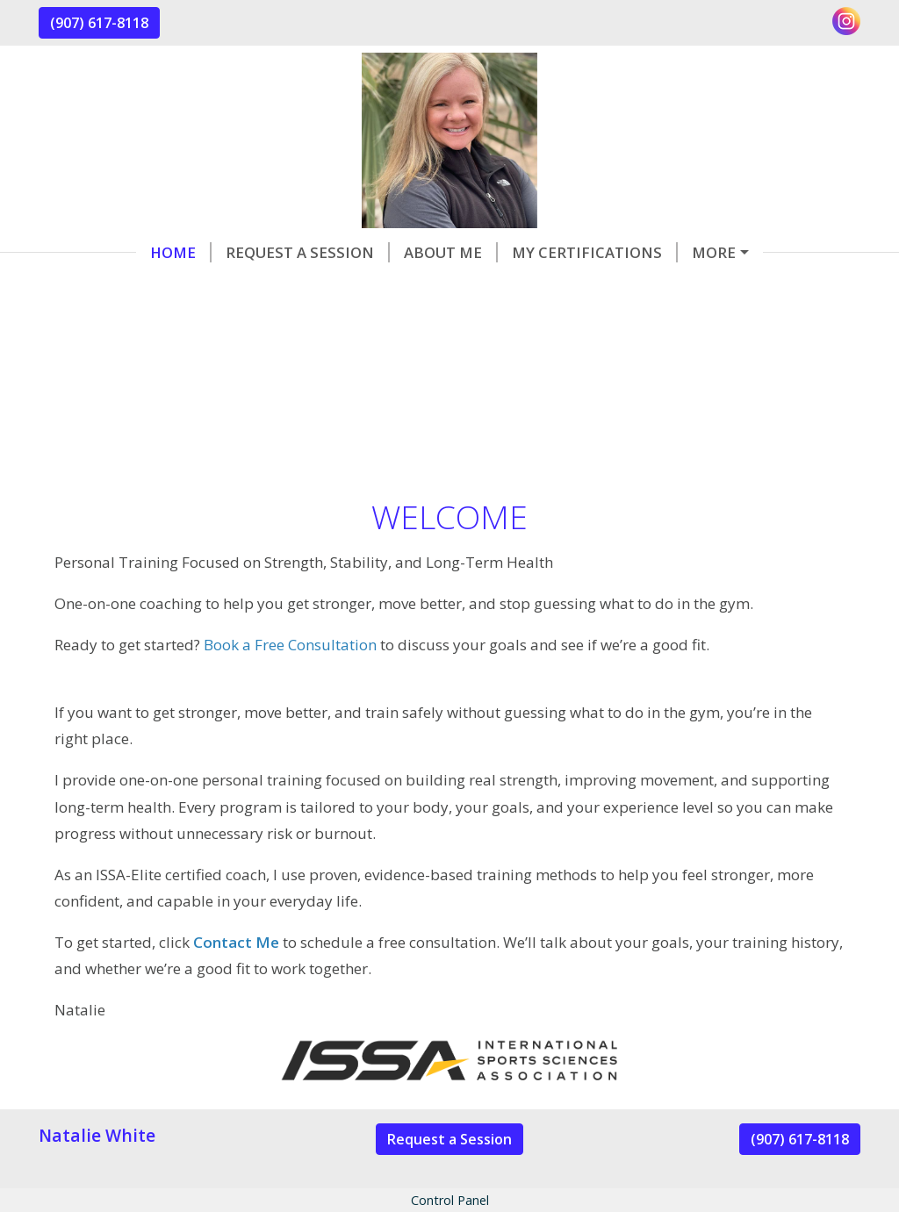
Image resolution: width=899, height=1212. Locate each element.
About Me (353, 252)
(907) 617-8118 (99, 22)
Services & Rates (341, 288)
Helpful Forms (663, 252)
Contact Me (110, 288)
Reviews (221, 288)
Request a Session (210, 252)
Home (83, 252)
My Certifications (497, 252)
